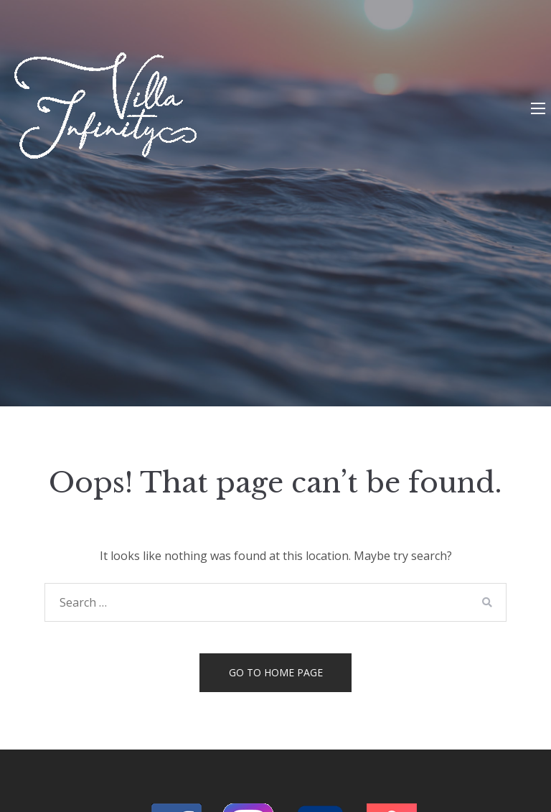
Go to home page (276, 672)
